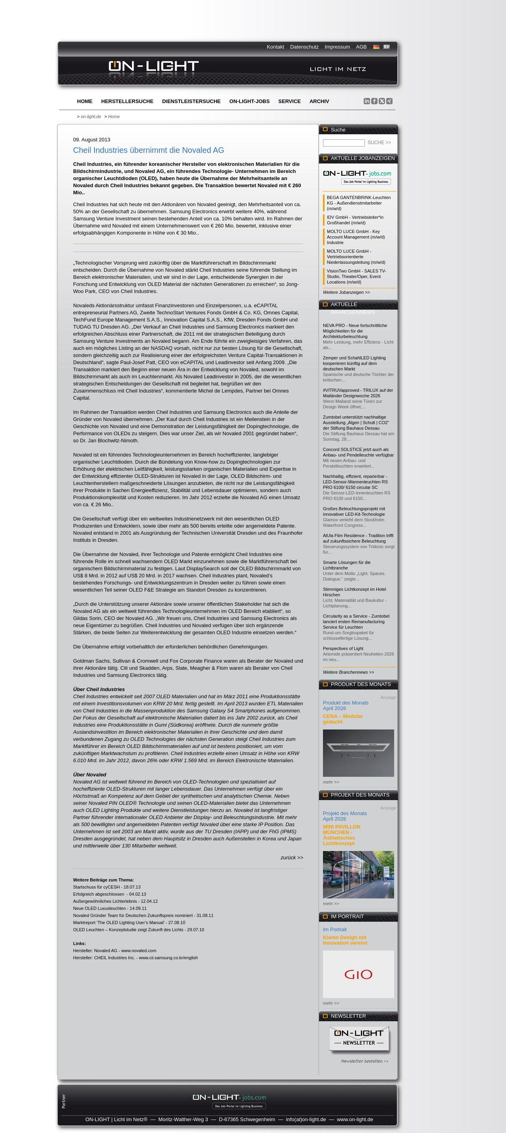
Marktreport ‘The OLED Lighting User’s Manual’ (118, 922)
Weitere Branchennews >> (348, 672)
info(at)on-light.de (306, 1119)
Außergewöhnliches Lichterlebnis (105, 901)
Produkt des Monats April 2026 (346, 705)
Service (289, 101)
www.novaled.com (139, 950)
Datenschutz (304, 47)
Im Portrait (335, 929)
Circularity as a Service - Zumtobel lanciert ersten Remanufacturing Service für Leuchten (356, 621)
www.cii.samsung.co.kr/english (168, 957)
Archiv (319, 101)
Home (85, 101)
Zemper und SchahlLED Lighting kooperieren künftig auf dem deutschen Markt (354, 363)
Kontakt (275, 47)
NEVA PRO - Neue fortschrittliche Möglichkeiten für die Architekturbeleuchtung (355, 331)
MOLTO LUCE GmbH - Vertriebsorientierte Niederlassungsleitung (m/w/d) (356, 257)
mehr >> (331, 782)
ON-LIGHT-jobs (249, 101)
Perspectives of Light (343, 648)
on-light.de (91, 116)
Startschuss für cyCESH (96, 887)
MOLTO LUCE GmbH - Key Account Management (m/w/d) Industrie (356, 237)
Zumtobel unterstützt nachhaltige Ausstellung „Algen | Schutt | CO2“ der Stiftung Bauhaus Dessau (356, 422)
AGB (361, 47)
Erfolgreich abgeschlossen (99, 894)
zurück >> (292, 858)
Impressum (337, 47)
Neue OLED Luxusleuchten (99, 908)
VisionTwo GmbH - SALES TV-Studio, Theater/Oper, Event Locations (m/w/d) (356, 276)
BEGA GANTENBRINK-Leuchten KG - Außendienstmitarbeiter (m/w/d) (359, 203)
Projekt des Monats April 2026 (345, 816)
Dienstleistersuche (191, 101)
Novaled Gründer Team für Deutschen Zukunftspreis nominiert (133, 915)
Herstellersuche (127, 101)
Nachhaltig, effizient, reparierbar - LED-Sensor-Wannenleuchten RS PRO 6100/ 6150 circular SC (355, 482)
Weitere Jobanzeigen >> (346, 292)
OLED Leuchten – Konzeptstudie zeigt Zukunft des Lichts (128, 929)
